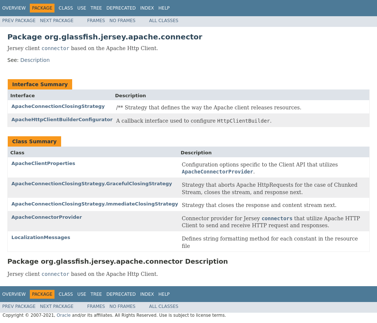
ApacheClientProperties (43, 163)
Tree (96, 8)
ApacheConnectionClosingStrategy (58, 106)
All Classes (163, 20)
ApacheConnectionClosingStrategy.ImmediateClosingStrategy (94, 204)
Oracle (64, 315)
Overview (14, 8)
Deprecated (121, 8)
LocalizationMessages (40, 237)
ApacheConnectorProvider (46, 217)
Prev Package (19, 20)
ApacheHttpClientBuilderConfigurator (62, 119)
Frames (96, 20)
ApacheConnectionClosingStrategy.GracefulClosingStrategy (91, 183)
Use (81, 8)
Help (164, 8)
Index (147, 8)
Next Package (57, 20)
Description (35, 60)
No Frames (122, 20)
